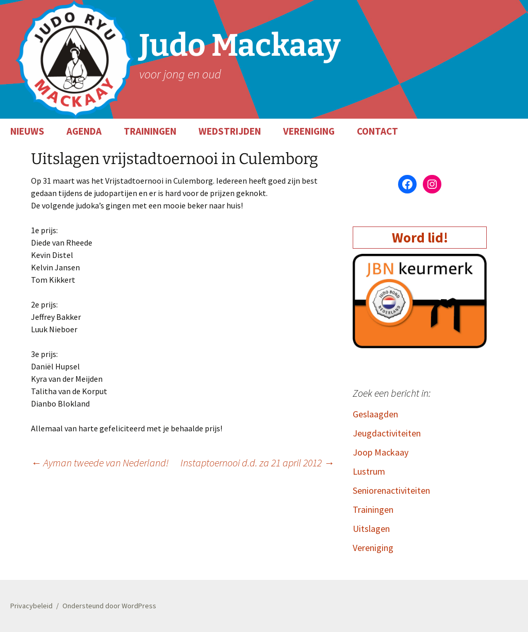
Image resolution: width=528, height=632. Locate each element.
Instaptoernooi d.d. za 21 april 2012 (257, 462)
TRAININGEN (150, 131)
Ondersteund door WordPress (109, 605)
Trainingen (373, 509)
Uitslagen (371, 528)
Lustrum (369, 471)
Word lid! (420, 237)
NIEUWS (27, 131)
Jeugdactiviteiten (387, 433)
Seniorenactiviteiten (391, 490)
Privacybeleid (31, 605)
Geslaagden (375, 414)
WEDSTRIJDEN (230, 131)
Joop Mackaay (380, 452)
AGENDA (84, 131)
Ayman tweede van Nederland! (100, 462)
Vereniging (373, 548)
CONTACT (377, 131)
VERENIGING (309, 131)
